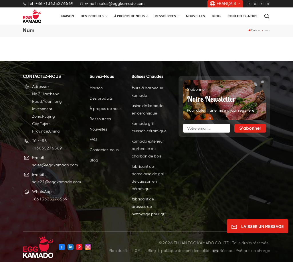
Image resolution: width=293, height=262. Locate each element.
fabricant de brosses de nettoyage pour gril (149, 206)
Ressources (165, 16)
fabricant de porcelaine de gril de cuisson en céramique (148, 177)
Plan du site (119, 250)
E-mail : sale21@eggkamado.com (52, 178)
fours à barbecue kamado (147, 92)
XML (138, 250)
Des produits (92, 16)
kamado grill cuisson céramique (149, 127)
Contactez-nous (242, 16)
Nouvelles (195, 16)
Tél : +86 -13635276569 (48, 3)
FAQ (93, 139)
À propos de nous (129, 16)
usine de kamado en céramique (147, 109)
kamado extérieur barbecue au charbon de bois (148, 149)
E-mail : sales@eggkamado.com (112, 3)
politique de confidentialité (185, 250)
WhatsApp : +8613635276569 (50, 195)
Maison (67, 16)
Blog (216, 16)
